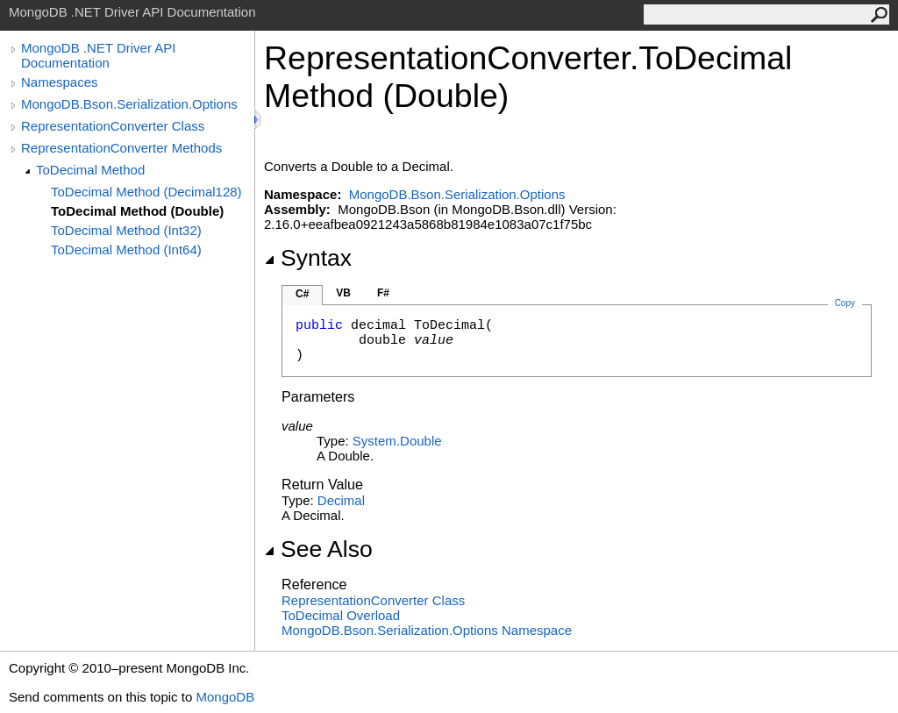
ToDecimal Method (90, 169)
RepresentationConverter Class (112, 125)
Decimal (341, 500)
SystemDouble (397, 440)
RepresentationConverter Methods (121, 147)
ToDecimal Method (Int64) (126, 249)
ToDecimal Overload (341, 615)
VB (343, 293)
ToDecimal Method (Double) (137, 210)
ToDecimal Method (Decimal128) (146, 191)
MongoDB (225, 696)
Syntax (308, 258)
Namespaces (59, 82)
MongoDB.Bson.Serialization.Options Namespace (427, 630)
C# (302, 294)
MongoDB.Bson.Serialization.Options (129, 103)
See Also (318, 549)
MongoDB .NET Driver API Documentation (98, 55)
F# (383, 293)
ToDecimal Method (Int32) (126, 230)
